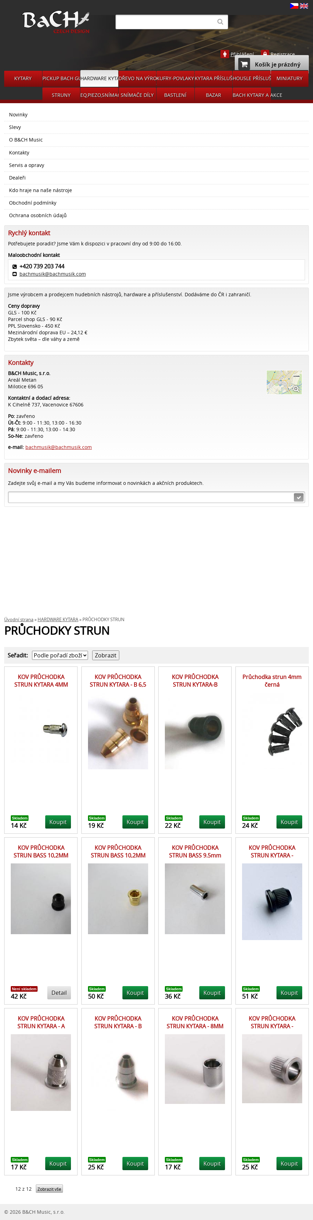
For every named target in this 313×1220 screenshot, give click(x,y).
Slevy (15, 127)
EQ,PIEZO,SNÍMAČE (99, 95)
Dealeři (17, 178)
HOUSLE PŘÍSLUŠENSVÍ (252, 78)
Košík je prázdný (269, 64)
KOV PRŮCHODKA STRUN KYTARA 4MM (41, 680)
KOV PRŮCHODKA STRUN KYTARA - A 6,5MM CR (41, 1026)
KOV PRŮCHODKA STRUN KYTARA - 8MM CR (195, 1026)
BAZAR (213, 95)
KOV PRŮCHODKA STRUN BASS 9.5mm (195, 851)
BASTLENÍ (175, 95)
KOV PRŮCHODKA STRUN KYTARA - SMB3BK (272, 855)
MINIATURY (289, 78)
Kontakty (19, 153)
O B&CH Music (26, 140)
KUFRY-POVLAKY (175, 78)
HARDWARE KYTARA (99, 78)
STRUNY (61, 95)
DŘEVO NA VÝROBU (137, 78)
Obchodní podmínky (32, 203)
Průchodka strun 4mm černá (272, 680)
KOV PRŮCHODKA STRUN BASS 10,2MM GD (118, 855)
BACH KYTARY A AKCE (252, 95)
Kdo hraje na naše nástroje (40, 190)
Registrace (283, 54)
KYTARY (23, 78)
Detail (59, 993)
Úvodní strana (18, 620)
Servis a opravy (26, 165)
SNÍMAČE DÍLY (137, 95)
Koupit (58, 822)
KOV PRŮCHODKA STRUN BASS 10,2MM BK (41, 855)
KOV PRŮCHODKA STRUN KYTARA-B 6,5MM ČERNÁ (195, 684)
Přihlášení (242, 54)
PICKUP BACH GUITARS (61, 78)
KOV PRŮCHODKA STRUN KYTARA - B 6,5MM (118, 1026)
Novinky (18, 115)
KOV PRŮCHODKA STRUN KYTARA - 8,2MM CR (272, 1026)
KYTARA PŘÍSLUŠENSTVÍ (214, 78)
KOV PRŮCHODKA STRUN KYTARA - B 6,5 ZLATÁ (118, 684)
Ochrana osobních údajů (38, 215)
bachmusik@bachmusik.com (52, 273)
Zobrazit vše (49, 1189)
